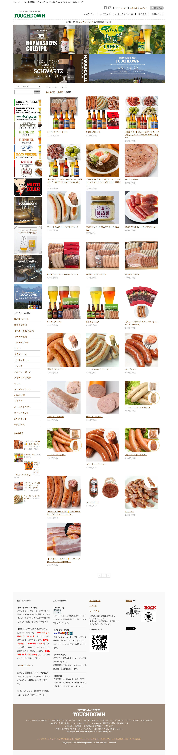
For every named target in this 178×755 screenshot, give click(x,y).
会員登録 (133, 8)
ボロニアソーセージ (94, 417)
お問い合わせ (157, 14)
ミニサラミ (129, 512)
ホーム (48, 87)
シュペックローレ (132, 179)
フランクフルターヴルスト (136, 455)
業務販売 (141, 14)
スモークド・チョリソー (96, 464)
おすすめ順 (50, 92)
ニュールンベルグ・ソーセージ (99, 369)
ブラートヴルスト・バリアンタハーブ (62, 227)
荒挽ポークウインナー (56, 369)
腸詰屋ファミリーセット (96, 274)
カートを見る (94, 611)
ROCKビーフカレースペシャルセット (62, 274)
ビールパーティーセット (57, 132)
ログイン (143, 8)
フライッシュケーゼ (55, 417)
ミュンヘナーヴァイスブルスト (138, 407)
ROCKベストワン (54, 322)
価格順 (60, 92)
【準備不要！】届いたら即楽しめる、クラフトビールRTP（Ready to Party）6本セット (142, 135)
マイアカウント (121, 8)
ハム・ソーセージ (60, 87)
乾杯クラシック (92, 322)
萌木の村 (129, 601)
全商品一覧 (19, 424)
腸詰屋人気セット (132, 274)
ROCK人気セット (93, 132)
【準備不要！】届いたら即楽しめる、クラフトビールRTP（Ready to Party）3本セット (64, 182)
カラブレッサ (130, 369)
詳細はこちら (24, 665)
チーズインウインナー (56, 455)
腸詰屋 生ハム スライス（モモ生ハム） (141, 227)
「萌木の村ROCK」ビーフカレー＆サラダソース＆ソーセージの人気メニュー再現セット (103, 182)
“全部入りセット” (85, 22)
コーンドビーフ (92, 502)
